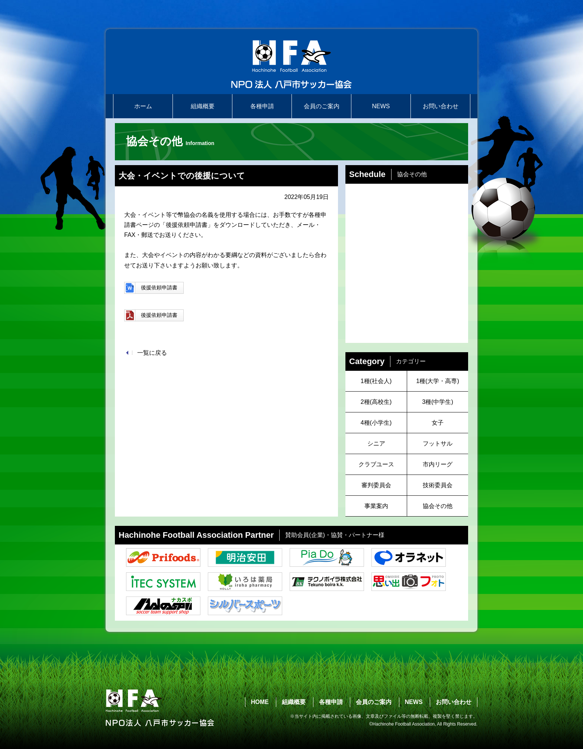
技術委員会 (437, 485)
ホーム (143, 106)
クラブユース (376, 464)
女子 (438, 422)
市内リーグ (437, 464)
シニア (376, 443)
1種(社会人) (376, 381)
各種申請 (262, 106)
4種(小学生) (376, 422)
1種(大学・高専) (437, 381)
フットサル (437, 443)
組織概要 (203, 106)
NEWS (381, 106)
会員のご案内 (321, 106)
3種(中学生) (437, 402)
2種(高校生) (376, 402)
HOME (260, 702)
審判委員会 (376, 485)
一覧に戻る (152, 353)
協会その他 (437, 506)
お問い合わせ (440, 106)
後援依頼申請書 (150, 288)
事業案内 (376, 506)
